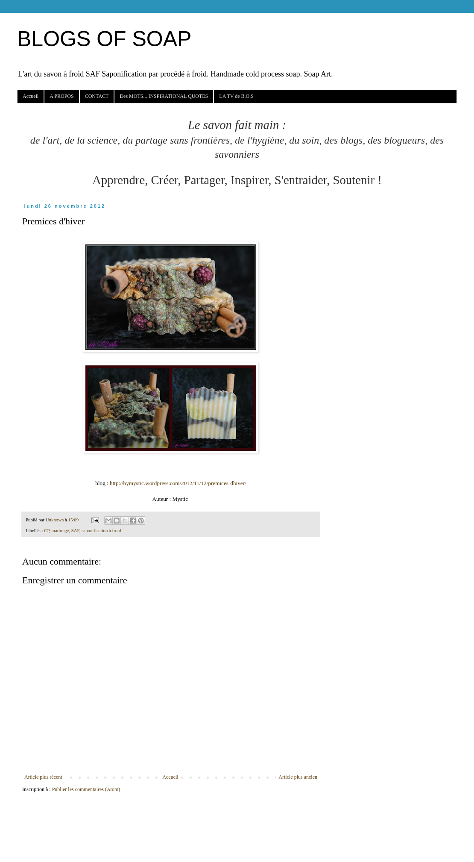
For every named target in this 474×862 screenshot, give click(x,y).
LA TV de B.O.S (236, 96)
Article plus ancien (297, 777)
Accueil (30, 96)
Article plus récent (43, 777)
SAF (75, 530)
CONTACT (97, 96)
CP (46, 530)
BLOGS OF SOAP (104, 39)
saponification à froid (101, 530)
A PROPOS (61, 96)
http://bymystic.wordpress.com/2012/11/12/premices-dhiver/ (178, 483)
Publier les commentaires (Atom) (86, 789)
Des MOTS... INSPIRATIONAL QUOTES (164, 96)
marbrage (60, 530)
